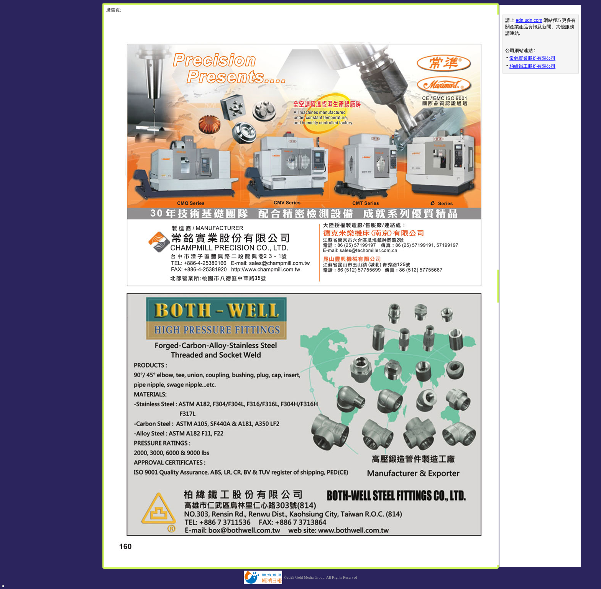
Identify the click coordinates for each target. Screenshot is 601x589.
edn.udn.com (529, 20)
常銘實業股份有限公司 (532, 58)
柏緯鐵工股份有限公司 (532, 66)
